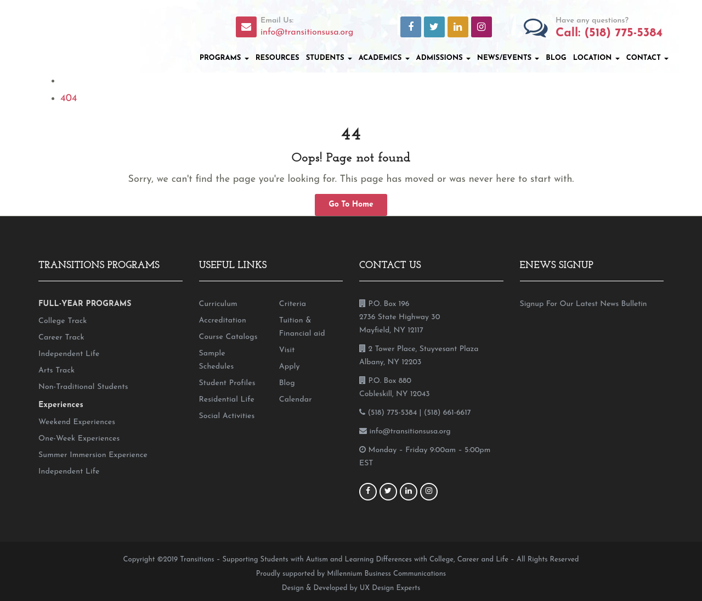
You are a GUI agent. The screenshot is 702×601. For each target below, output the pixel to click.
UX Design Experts (390, 588)
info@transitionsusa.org (307, 32)
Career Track (61, 337)
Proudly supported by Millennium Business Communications (351, 573)
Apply (289, 367)
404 (68, 98)
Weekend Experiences (76, 422)
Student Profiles (227, 383)
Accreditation (222, 320)
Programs (224, 58)
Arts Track (56, 370)
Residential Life (226, 400)
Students (329, 58)
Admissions (443, 58)
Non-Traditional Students (83, 387)
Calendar (295, 400)
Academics (384, 58)
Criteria (292, 304)
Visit (287, 350)
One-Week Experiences (79, 439)
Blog (556, 58)
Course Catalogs (228, 337)
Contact (647, 58)
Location (596, 58)
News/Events (508, 58)
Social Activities (227, 416)
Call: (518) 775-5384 (609, 33)
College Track (62, 321)
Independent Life (68, 354)
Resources (277, 58)
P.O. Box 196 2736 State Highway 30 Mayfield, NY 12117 (399, 317)
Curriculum (218, 304)
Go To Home (351, 205)
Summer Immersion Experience (93, 455)
